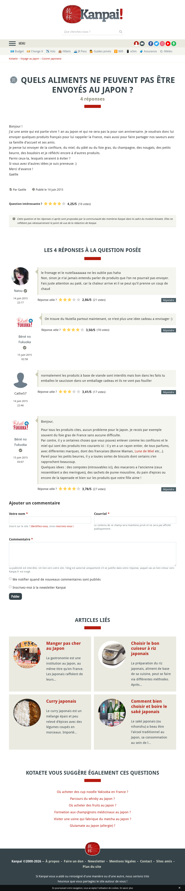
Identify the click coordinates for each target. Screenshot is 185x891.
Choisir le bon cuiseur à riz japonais (145, 648)
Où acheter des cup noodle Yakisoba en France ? (92, 792)
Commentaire (21, 539)
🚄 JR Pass (80, 51)
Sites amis (164, 861)
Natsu (18, 290)
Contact (146, 861)
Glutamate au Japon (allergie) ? (92, 825)
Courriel (101, 514)
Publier (15, 596)
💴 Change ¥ (35, 51)
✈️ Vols (50, 51)
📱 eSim (131, 51)
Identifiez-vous (39, 526)
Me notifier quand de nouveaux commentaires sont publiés (57, 579)
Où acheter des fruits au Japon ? (92, 805)
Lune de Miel (144, 451)
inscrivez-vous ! (65, 526)
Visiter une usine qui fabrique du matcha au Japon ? (92, 819)
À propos (52, 861)
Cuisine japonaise (51, 58)
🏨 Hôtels (64, 51)
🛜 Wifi (118, 51)
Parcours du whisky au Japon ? (92, 798)
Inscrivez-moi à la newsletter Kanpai (39, 587)
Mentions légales (122, 861)
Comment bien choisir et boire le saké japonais (149, 706)
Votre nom (18, 514)
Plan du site (92, 867)
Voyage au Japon (29, 58)
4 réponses (92, 99)
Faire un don (73, 861)
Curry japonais (61, 701)
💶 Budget (17, 51)
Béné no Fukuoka (25, 339)
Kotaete (13, 58)
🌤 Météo (166, 51)
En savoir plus (126, 888)
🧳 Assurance (148, 51)
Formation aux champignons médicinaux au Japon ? (92, 812)
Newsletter (96, 861)
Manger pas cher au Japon (63, 646)
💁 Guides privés (100, 51)
